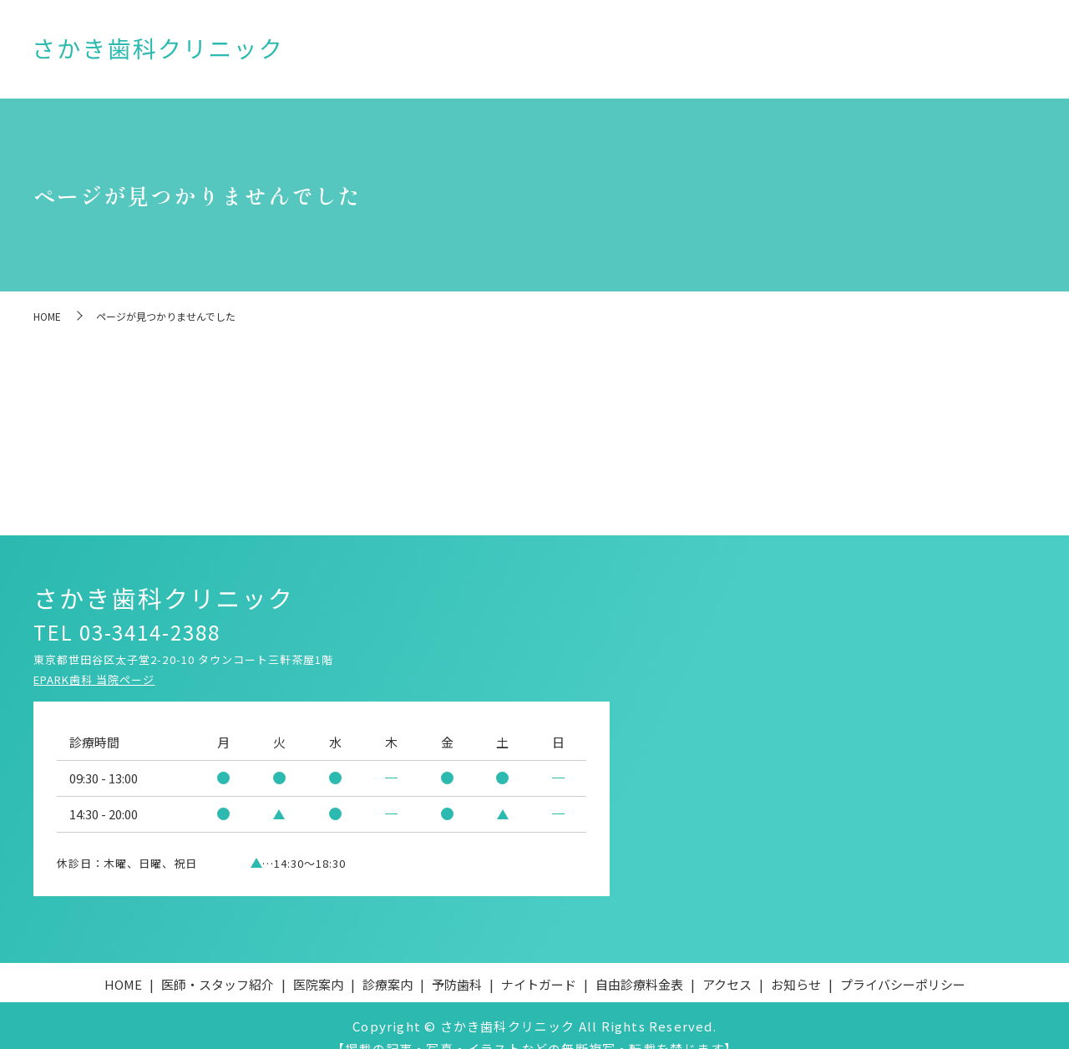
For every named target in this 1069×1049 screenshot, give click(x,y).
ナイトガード (767, 54)
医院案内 (561, 54)
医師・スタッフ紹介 (470, 54)
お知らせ (1004, 54)
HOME (384, 54)
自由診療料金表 (859, 54)
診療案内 (626, 54)
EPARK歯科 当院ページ (94, 656)
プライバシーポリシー (902, 961)
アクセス (940, 54)
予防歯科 (691, 54)
